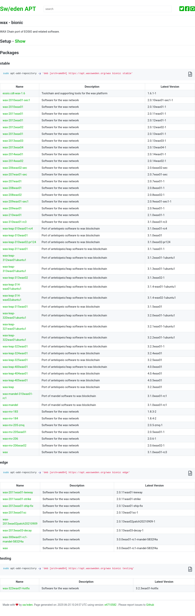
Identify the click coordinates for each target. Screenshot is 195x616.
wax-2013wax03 (13, 140)
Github (150, 604)
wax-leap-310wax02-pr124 (19, 242)
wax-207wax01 (12, 181)
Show (20, 41)
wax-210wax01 (12, 215)
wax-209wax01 (12, 208)
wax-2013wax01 (13, 134)
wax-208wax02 (12, 195)
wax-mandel (10, 405)
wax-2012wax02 (13, 127)
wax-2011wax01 (13, 113)
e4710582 (111, 604)
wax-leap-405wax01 (15, 380)
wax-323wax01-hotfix (16, 588)
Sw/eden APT (18, 8)
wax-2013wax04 (13, 147)
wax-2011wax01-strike (17, 499)
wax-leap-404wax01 (15, 373)
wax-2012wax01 (13, 120)
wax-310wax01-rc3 (14, 222)
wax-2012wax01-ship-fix (18, 506)
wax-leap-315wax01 (15, 306)
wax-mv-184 (10, 418)
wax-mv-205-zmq (13, 425)
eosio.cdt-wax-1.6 (14, 93)
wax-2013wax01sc (14, 512)
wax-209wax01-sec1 (16, 201)
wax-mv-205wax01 (14, 432)
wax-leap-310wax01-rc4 (18, 228)
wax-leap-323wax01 (15, 346)
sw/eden (27, 604)
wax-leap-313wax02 (15, 277)
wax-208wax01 (12, 188)
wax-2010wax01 (13, 107)
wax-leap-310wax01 (15, 235)
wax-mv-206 (10, 438)
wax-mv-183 (10, 411)
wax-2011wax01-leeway (18, 492)
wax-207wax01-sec (15, 174)
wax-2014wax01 (13, 154)
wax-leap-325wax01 (15, 360)
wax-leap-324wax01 (15, 353)
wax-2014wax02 (13, 161)
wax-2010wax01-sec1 (16, 100)
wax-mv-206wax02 (14, 445)
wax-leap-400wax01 (15, 367)
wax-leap (8, 387)
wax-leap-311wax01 (15, 249)
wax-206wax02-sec (15, 168)
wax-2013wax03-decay (17, 530)
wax (5, 452)
